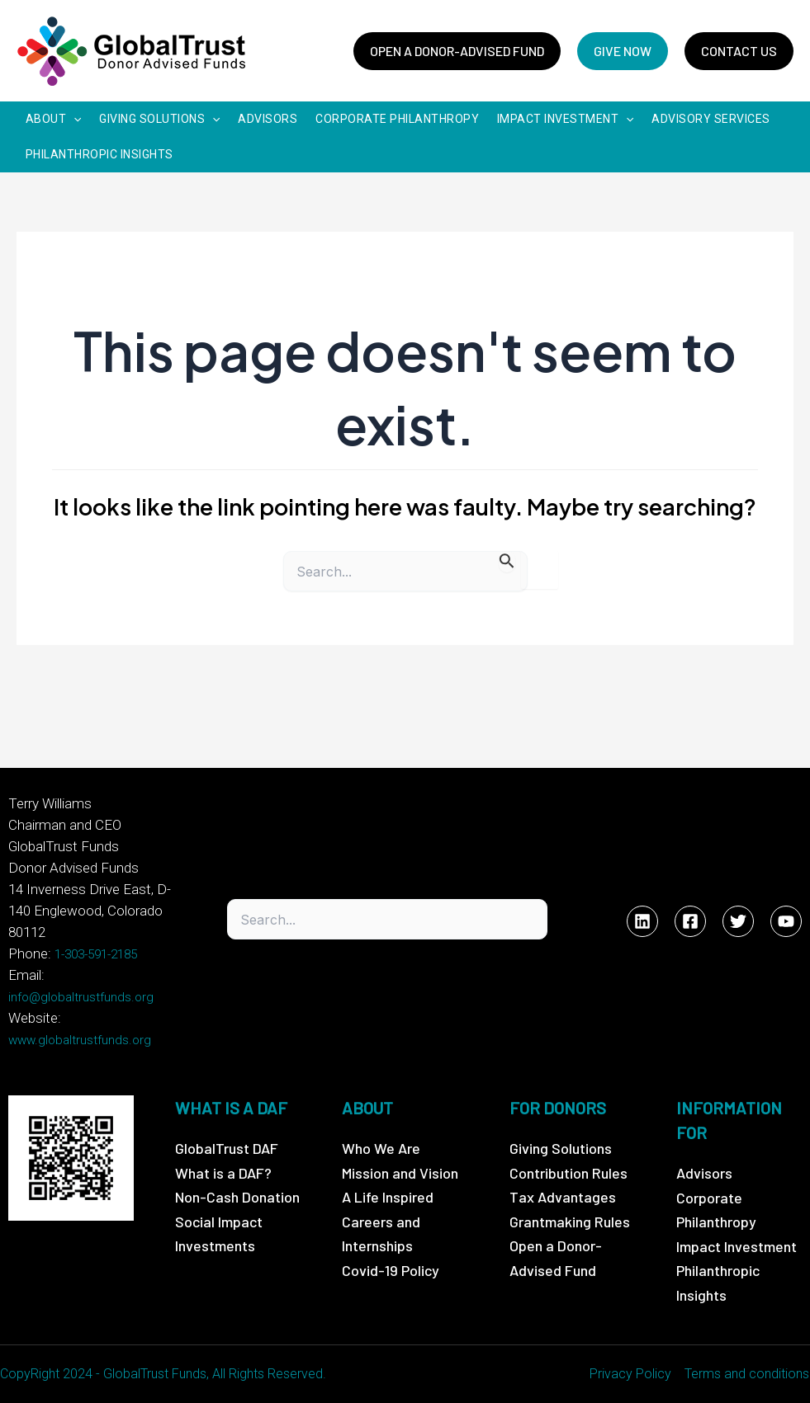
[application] (73, 119)
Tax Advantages (562, 1196)
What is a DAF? (223, 1172)
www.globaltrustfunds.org (79, 1039)
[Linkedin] (642, 920)
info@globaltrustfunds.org (81, 996)
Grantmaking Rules (569, 1221)
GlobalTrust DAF (226, 1147)
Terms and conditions (747, 1374)
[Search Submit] (507, 563)
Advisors (704, 1172)
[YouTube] (786, 920)
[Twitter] (738, 920)
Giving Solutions (560, 1147)
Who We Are (381, 1147)
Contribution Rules (568, 1172)
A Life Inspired (387, 1196)
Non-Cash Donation (237, 1196)
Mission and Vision (400, 1172)
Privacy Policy (631, 1374)
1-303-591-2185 (95, 953)
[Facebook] (690, 920)
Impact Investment (736, 1245)
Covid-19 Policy (390, 1269)
